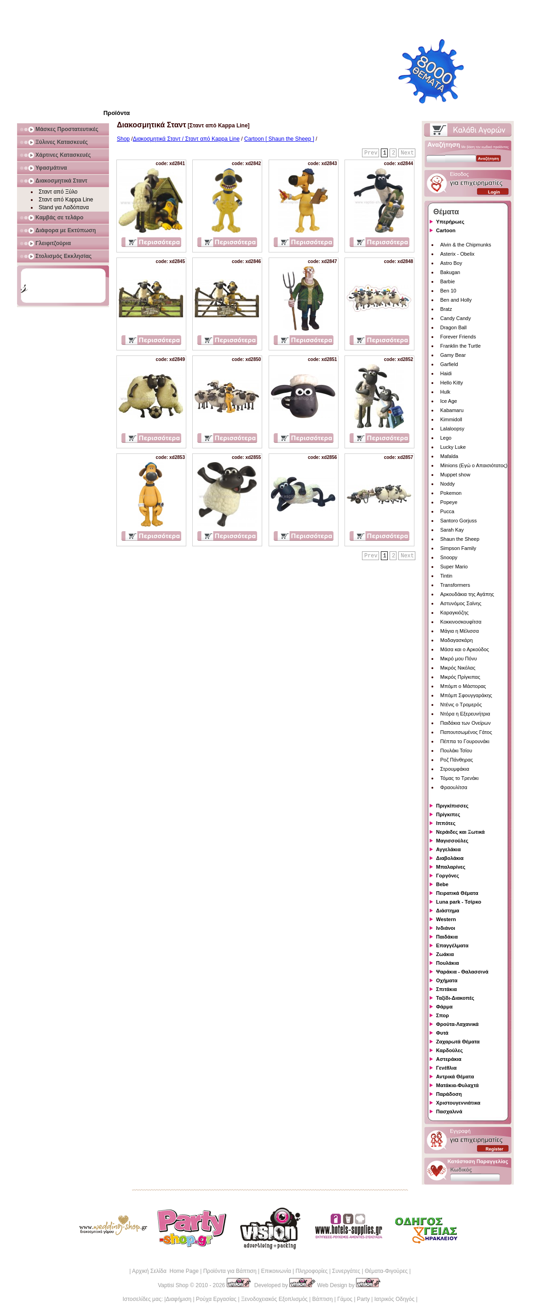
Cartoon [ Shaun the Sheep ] (279, 139)
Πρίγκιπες (448, 814)
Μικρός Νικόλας (458, 667)
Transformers (455, 585)
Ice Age (448, 401)
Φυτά (442, 1033)
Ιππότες (445, 823)
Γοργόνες (447, 875)
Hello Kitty (451, 382)
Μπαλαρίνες (450, 867)
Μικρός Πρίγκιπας (460, 677)
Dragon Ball (453, 327)
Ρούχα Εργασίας (216, 1299)
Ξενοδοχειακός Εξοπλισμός (274, 1299)
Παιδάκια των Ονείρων (465, 723)
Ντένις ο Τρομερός (461, 704)
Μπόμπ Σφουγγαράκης (466, 695)
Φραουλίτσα (453, 787)
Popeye (448, 502)
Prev (371, 153)
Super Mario (454, 566)
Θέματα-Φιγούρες (386, 1271)
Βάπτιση (322, 1299)
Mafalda (449, 456)
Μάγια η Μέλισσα (459, 631)
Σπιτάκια (446, 989)
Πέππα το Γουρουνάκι (464, 741)
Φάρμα (444, 1006)
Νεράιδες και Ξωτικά (460, 832)
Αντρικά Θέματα (455, 1076)
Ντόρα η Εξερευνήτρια (465, 713)
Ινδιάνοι (445, 928)
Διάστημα (447, 910)
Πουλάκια (447, 963)
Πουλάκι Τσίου (456, 750)
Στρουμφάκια (454, 769)
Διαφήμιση (178, 1299)
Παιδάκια (447, 936)
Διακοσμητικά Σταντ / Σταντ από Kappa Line (186, 139)
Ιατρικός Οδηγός (394, 1299)
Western (446, 919)
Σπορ (442, 1015)
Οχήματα (446, 980)
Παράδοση (449, 1094)
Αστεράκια (448, 1059)
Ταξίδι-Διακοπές (455, 998)
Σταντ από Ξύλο (58, 192)
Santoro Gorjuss (458, 520)
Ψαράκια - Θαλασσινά (462, 971)
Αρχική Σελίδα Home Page (165, 1271)
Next (407, 153)
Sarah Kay (452, 530)
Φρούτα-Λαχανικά (457, 1024)
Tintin (446, 576)
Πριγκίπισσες (452, 805)
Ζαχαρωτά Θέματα (458, 1041)
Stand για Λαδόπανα (64, 207)
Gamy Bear (453, 355)
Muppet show (455, 474)
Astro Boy (451, 263)
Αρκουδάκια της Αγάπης (467, 594)
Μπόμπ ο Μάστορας (463, 686)
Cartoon (445, 230)
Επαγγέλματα (452, 945)
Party (363, 1299)
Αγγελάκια (448, 849)
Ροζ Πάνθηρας (456, 759)
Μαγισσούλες (452, 840)
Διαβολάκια (450, 858)
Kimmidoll (451, 419)
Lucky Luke (453, 447)
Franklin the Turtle (460, 346)
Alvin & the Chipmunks (465, 244)
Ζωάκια (445, 954)
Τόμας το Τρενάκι (459, 778)
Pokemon (450, 493)
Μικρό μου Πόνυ (458, 658)
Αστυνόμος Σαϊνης (460, 603)
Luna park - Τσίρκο (458, 902)
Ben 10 (448, 290)
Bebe (442, 884)
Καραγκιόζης (454, 612)
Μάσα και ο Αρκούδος (464, 649)
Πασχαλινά (449, 1111)
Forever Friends (458, 336)
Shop (123, 139)
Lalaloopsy (452, 428)
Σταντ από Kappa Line (66, 199)
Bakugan (450, 272)
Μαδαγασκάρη (456, 640)
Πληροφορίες (311, 1271)
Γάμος (344, 1299)
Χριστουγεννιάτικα (458, 1103)
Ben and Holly (456, 300)
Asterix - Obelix (457, 254)
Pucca (447, 511)
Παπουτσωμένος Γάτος (466, 732)
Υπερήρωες (450, 221)
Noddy (447, 484)
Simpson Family (458, 548)
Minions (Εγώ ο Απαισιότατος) (473, 465)
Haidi (446, 373)
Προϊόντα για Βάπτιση (230, 1271)
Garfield (449, 364)
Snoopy (448, 557)
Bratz (446, 309)
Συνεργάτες (346, 1271)
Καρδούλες (449, 1050)
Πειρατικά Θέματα (457, 893)
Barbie (447, 281)
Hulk (445, 392)
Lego (445, 438)
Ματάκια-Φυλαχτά (457, 1085)
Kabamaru (452, 410)
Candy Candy (455, 318)
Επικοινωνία (276, 1271)
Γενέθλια (446, 1068)
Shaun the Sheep (459, 539)
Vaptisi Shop (173, 1285)
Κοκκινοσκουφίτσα (461, 621)
